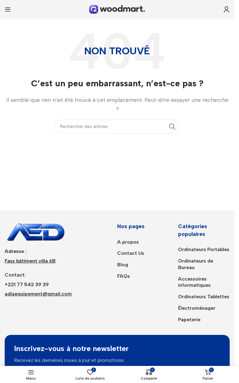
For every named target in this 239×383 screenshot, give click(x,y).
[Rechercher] (117, 126)
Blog (122, 265)
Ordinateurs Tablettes (203, 297)
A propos (128, 242)
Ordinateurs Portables (203, 249)
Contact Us (130, 253)
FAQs (123, 276)
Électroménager (196, 308)
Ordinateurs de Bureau (195, 264)
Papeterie (189, 319)
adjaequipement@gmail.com (38, 294)
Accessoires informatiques (194, 282)
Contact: (15, 275)
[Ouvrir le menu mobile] (8, 9)
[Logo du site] (117, 9)
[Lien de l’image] (36, 231)
